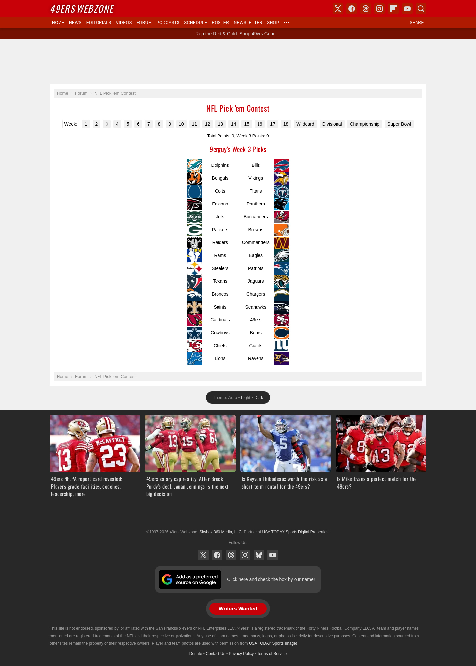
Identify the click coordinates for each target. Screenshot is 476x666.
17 (272, 124)
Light (245, 397)
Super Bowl (399, 124)
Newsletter (248, 22)
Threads (231, 555)
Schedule (195, 22)
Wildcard (305, 124)
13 (220, 124)
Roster (220, 22)
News (75, 22)
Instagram (245, 555)
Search (421, 8)
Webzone (81, 8)
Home (58, 22)
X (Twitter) (203, 555)
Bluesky (259, 555)
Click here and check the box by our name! (271, 579)
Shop (273, 22)
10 (181, 124)
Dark (258, 397)
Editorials (98, 22)
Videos (124, 22)
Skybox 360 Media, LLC (220, 532)
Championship (364, 124)
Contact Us (215, 653)
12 (207, 124)
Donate (195, 653)
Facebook (217, 555)
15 (246, 124)
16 (259, 124)
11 (194, 124)
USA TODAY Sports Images (273, 643)
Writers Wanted (238, 608)
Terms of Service (272, 653)
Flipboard (393, 8)
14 (233, 124)
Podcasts (167, 22)
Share (417, 22)
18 (286, 124)
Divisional (332, 124)
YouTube (272, 555)
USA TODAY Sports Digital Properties (238, 516)
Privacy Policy (241, 653)
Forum (144, 22)
